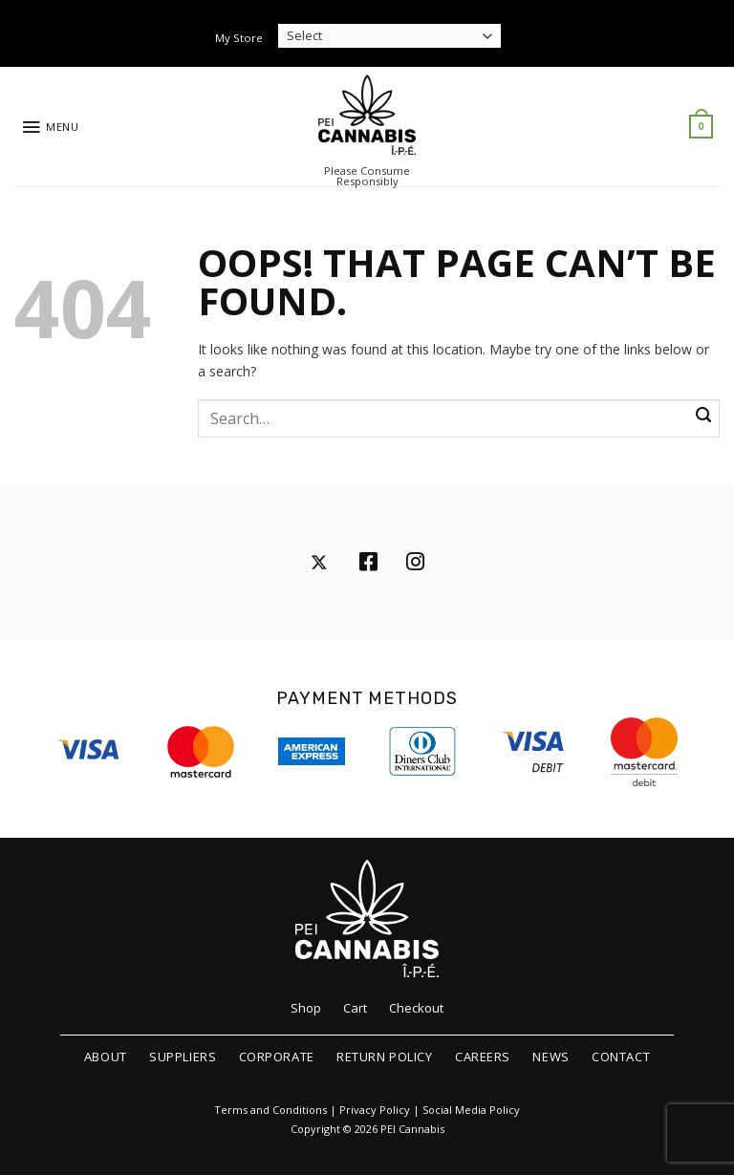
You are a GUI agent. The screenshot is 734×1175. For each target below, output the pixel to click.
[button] (50, 127)
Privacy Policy (374, 1110)
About (105, 1056)
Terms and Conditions (270, 1110)
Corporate (276, 1056)
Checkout (416, 1007)
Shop (306, 1007)
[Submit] (703, 415)
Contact (621, 1056)
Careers (482, 1056)
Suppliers (182, 1056)
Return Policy (384, 1056)
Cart (355, 1007)
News (550, 1056)
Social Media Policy (471, 1110)
